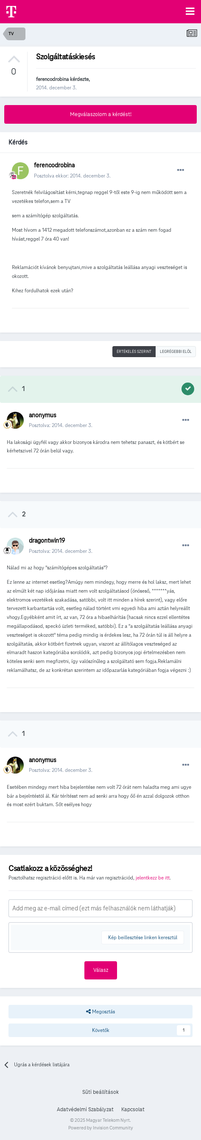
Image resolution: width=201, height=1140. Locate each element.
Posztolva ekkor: (72, 175)
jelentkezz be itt (153, 877)
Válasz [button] (100, 970)
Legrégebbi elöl (176, 351)
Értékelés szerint (134, 351)
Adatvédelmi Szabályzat (85, 1109)
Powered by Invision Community (100, 1128)
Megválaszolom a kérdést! (100, 114)
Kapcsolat (133, 1109)
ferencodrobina (52, 79)
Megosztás (100, 1011)
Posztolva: (60, 425)
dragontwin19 (47, 540)
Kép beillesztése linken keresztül (142, 937)
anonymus (42, 415)
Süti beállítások (100, 1092)
